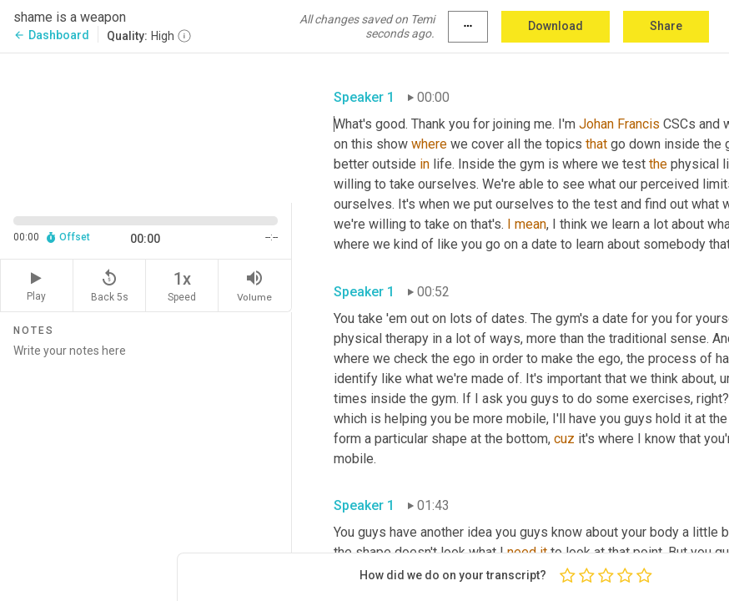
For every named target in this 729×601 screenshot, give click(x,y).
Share (666, 26)
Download (555, 26)
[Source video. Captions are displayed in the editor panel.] (146, 126)
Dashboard (51, 35)
